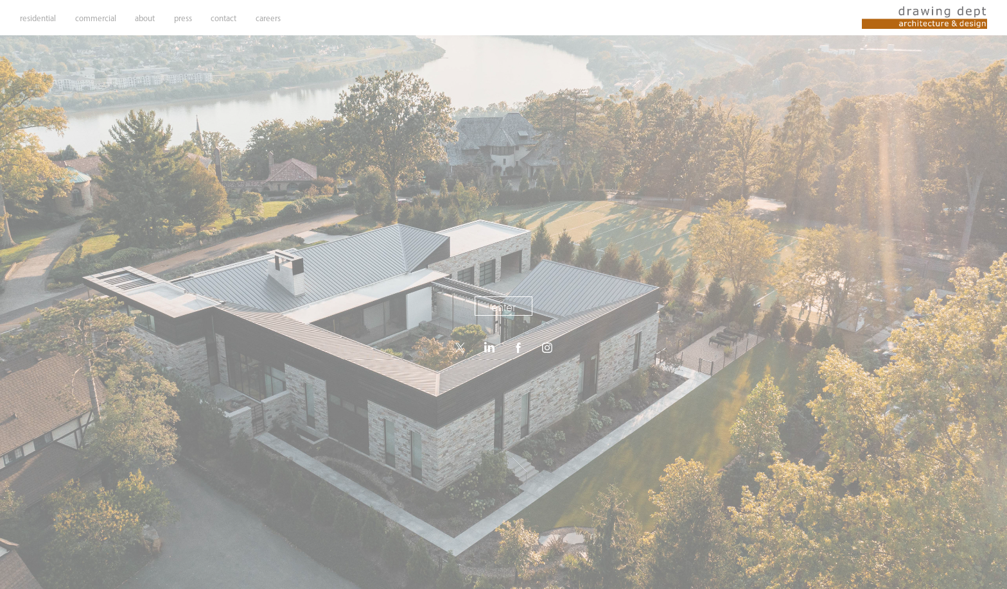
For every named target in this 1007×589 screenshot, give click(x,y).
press (183, 18)
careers (268, 18)
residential (38, 18)
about (145, 18)
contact (223, 18)
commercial (95, 18)
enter (503, 306)
